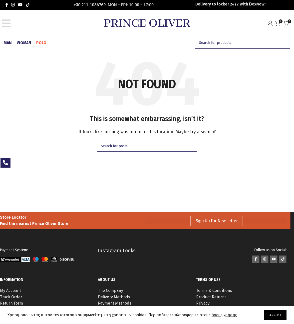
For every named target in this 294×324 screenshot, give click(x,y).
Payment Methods (114, 303)
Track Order (11, 297)
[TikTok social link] (27, 5)
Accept (275, 315)
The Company (110, 290)
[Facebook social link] (6, 5)
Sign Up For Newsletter (217, 220)
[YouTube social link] (20, 5)
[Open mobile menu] (7, 23)
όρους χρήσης (224, 315)
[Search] (242, 43)
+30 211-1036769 (90, 4)
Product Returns (211, 297)
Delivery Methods (114, 297)
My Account (10, 290)
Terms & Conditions (214, 290)
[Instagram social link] (12, 5)
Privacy (203, 303)
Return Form (11, 303)
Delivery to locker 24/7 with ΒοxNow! (230, 4)
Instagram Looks (117, 251)
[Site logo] (147, 22)
